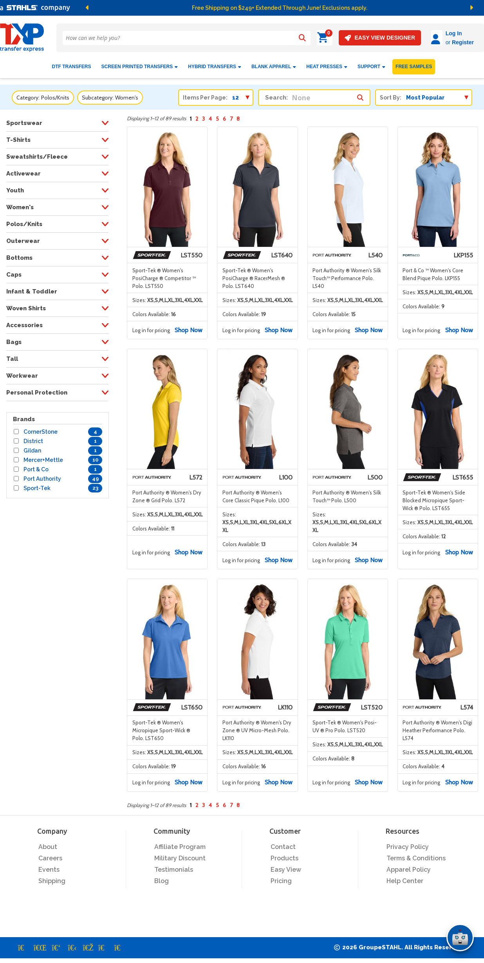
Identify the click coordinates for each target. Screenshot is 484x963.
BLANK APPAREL (273, 63)
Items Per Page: (205, 94)
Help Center (404, 878)
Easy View (286, 866)
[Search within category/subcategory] (360, 92)
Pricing (281, 878)
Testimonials (173, 866)
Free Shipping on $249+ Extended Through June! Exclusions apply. (279, 8)
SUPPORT (371, 63)
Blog (161, 878)
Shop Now (188, 326)
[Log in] (415, 37)
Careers (50, 855)
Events (49, 866)
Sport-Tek (37, 485)
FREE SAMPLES (414, 63)
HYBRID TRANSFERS (214, 63)
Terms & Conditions (416, 855)
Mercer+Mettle (43, 457)
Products (284, 855)
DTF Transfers (71, 63)
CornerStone (40, 428)
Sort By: (390, 94)
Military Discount (180, 855)
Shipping (51, 878)
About (47, 843)
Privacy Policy (407, 843)
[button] (169, 8)
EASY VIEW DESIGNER (357, 37)
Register (441, 42)
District (33, 438)
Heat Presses (326, 63)
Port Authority (42, 475)
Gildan (32, 447)
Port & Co (36, 466)
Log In (432, 33)
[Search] (302, 38)
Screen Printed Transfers (139, 63)
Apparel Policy (408, 866)
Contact (283, 843)
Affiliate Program (180, 843)
